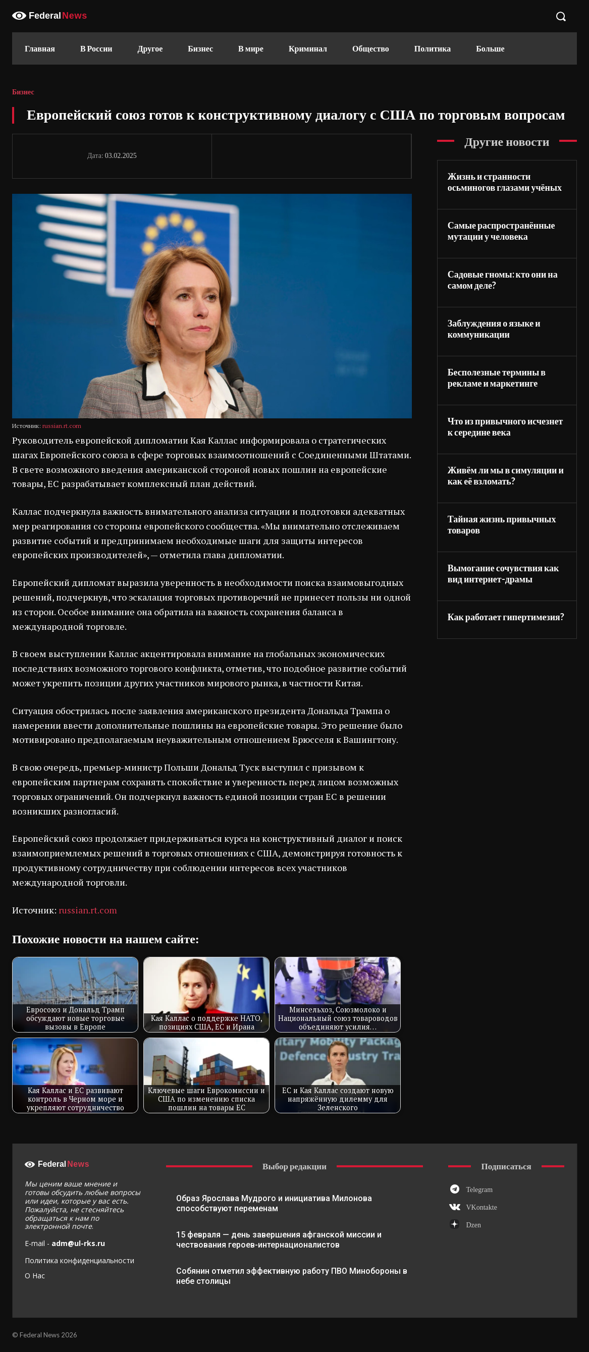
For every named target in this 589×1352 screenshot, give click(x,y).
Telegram (479, 1190)
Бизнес (23, 92)
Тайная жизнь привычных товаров (502, 524)
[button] (561, 16)
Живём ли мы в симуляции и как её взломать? (506, 475)
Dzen (473, 1225)
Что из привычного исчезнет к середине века (505, 426)
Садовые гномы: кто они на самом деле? (503, 279)
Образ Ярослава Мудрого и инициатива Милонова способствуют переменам (274, 1203)
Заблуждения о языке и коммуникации (494, 328)
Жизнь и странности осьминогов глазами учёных (505, 182)
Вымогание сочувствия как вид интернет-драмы (503, 573)
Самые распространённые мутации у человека (501, 231)
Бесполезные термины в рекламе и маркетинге (497, 377)
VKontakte (481, 1207)
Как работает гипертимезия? (506, 616)
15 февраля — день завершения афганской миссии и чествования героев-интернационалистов (279, 1240)
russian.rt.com (61, 425)
